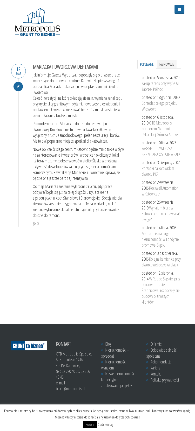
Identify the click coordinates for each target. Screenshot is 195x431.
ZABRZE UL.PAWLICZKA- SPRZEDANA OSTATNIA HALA (161, 151)
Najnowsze (166, 64)
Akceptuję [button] (90, 424)
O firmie (156, 344)
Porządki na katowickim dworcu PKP (158, 171)
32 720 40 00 (70, 371)
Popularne (147, 64)
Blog (108, 344)
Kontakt (155, 374)
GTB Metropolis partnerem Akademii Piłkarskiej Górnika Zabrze (160, 128)
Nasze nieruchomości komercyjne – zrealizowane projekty (118, 379)
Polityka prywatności (164, 380)
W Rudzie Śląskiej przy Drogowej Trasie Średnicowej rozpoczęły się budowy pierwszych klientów (161, 290)
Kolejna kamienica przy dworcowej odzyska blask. (161, 262)
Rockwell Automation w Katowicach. (160, 191)
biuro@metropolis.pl (70, 388)
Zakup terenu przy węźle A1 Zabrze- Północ (160, 86)
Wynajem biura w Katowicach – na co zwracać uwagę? (161, 213)
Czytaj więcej (105, 424)
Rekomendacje (161, 362)
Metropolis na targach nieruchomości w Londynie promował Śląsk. (160, 239)
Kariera (155, 368)
